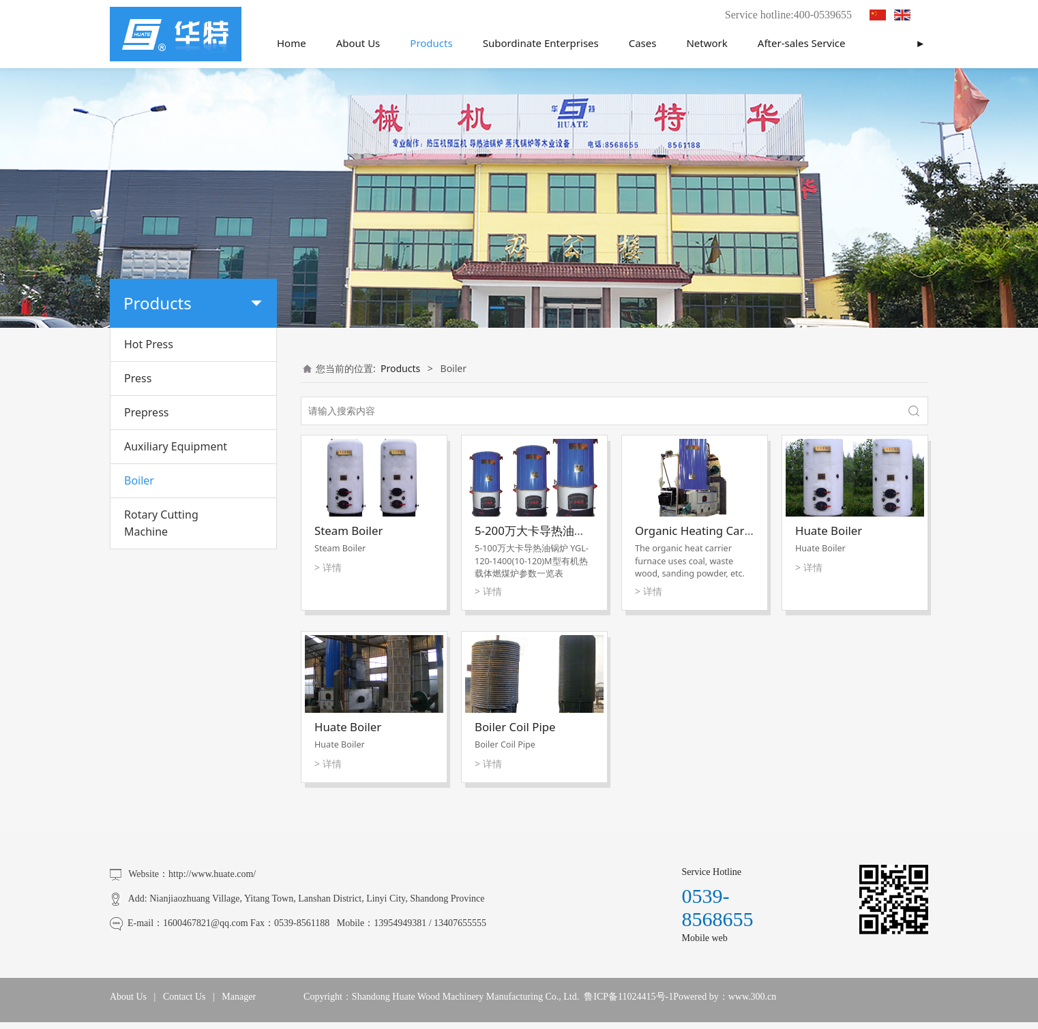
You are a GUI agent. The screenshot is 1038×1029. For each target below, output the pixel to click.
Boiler (139, 480)
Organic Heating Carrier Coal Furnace (735, 530)
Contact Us (184, 997)
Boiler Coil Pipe (515, 727)
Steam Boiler (348, 530)
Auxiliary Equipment (175, 446)
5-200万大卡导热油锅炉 (536, 530)
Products (431, 43)
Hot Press (148, 344)
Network (706, 43)
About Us (358, 43)
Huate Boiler (828, 530)
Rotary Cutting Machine (161, 523)
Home (291, 43)
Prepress (146, 412)
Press (137, 378)
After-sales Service (802, 43)
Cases (643, 43)
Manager (239, 997)
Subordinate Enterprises (541, 43)
